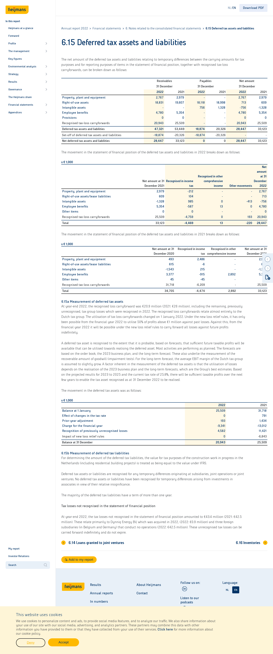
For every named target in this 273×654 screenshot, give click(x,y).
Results (27, 81)
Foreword (13, 35)
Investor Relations (18, 556)
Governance (27, 89)
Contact (142, 593)
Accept (68, 644)
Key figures (15, 58)
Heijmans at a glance (20, 28)
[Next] (267, 268)
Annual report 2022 (74, 28)
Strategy (27, 74)
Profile (27, 43)
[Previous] (267, 259)
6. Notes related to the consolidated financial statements (163, 28)
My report (14, 548)
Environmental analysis (27, 66)
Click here (165, 630)
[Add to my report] (267, 277)
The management (27, 51)
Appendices (27, 112)
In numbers (99, 601)
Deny (36, 644)
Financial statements (27, 104)
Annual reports (101, 593)
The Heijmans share (20, 97)
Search (27, 565)
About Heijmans (148, 585)
